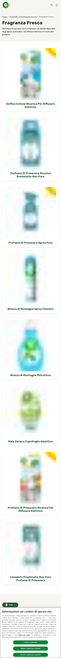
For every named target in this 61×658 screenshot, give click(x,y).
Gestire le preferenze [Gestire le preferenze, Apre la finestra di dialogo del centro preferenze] (30, 642)
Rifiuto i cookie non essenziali (30, 648)
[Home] (6, 5)
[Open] (52, 5)
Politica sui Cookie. (24, 635)
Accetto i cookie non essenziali (30, 655)
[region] (30, 632)
